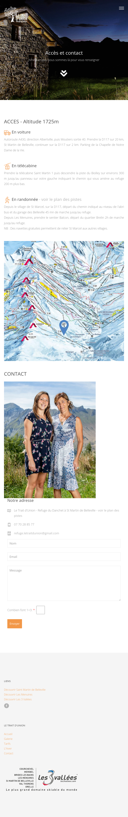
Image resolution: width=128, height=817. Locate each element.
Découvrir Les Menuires (18, 694)
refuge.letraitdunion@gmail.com (36, 533)
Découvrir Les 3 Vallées (18, 699)
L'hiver (8, 748)
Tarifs (7, 744)
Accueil (8, 734)
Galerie (8, 739)
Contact (8, 753)
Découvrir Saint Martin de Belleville (25, 690)
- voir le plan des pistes (60, 199)
